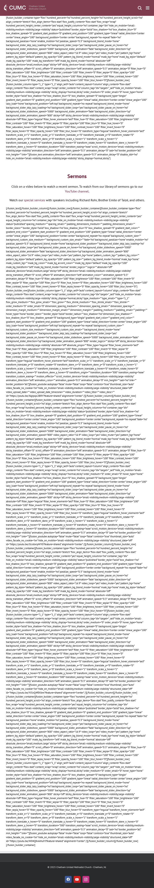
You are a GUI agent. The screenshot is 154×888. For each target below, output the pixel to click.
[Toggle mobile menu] (148, 7)
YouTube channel (77, 191)
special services (34, 200)
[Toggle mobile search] (140, 7)
